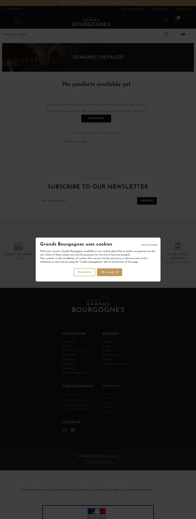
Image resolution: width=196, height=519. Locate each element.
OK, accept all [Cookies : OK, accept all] (110, 272)
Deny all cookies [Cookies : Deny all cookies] (149, 245)
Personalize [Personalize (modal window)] (84, 272)
